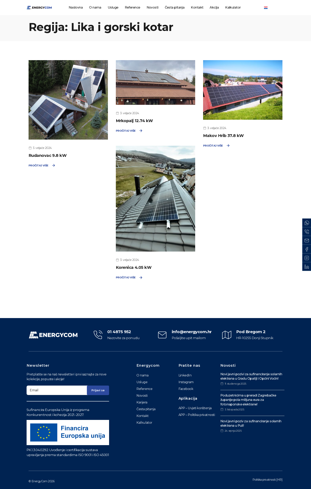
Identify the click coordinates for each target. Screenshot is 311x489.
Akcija (214, 7)
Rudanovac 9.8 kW (47, 155)
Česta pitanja (175, 7)
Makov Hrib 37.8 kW (223, 135)
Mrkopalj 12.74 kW (134, 120)
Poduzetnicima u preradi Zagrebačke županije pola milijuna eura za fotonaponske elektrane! (248, 400)
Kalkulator (233, 7)
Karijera (141, 402)
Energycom (147, 365)
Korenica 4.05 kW (133, 267)
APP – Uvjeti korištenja (195, 408)
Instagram (186, 382)
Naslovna (76, 7)
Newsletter (38, 365)
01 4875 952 (119, 331)
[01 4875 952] (98, 335)
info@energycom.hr (191, 331)
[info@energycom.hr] (162, 335)
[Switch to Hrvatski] (266, 7)
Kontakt (197, 7)
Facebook (186, 389)
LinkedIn (185, 375)
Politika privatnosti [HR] (267, 479)
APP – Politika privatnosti (197, 415)
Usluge (113, 7)
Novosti (152, 7)
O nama (95, 7)
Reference (132, 7)
